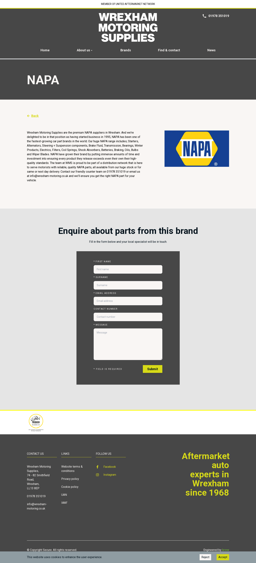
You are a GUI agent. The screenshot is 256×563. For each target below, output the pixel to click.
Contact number (106, 309)
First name (102, 261)
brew (225, 550)
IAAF (64, 502)
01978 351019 (36, 496)
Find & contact (169, 50)
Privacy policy (70, 479)
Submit (152, 369)
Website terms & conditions (72, 469)
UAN (64, 494)
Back (33, 116)
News (211, 50)
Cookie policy (69, 487)
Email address (105, 293)
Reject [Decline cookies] (205, 557)
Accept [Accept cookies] (222, 557)
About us (85, 50)
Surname (101, 277)
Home (45, 50)
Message (101, 325)
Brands (125, 50)
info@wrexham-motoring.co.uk (37, 506)
